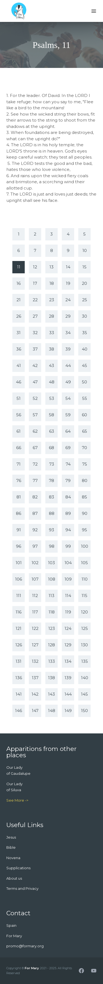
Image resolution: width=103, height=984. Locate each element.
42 (35, 365)
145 (84, 694)
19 (68, 283)
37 (35, 349)
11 (18, 266)
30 (84, 316)
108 (51, 579)
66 (18, 447)
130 (84, 644)
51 (18, 398)
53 (51, 398)
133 (51, 661)
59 (68, 414)
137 (35, 677)
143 (51, 694)
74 (68, 464)
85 (84, 497)
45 (84, 365)
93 (51, 529)
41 (18, 365)
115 (84, 595)
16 (18, 283)
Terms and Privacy (22, 888)
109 (68, 579)
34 (68, 332)
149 (68, 710)
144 (68, 694)
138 (51, 677)
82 (35, 497)
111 (18, 595)
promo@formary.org (25, 946)
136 (18, 677)
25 (84, 299)
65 (84, 431)
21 (18, 299)
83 (51, 497)
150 (84, 710)
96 (18, 546)
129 (68, 644)
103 (51, 562)
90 (84, 513)
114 (68, 595)
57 (35, 414)
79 (68, 480)
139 (68, 677)
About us (14, 878)
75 (84, 464)
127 (35, 644)
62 (35, 431)
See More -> (17, 800)
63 (51, 431)
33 (51, 332)
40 (84, 349)
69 (68, 447)
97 (35, 546)
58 (51, 414)
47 (35, 382)
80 (84, 480)
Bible (11, 847)
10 (84, 250)
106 (18, 579)
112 (35, 595)
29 (68, 316)
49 (68, 382)
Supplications (18, 868)
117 (35, 612)
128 (51, 644)
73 (51, 464)
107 (35, 579)
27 (35, 316)
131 (18, 661)
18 (51, 283)
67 (35, 447)
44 (68, 365)
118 (52, 612)
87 (35, 513)
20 (84, 283)
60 (84, 414)
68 (51, 447)
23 (51, 299)
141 (19, 694)
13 (51, 266)
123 (51, 628)
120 (84, 612)
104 (68, 562)
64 (68, 431)
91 (18, 529)
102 (35, 562)
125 (84, 628)
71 (18, 464)
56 (18, 414)
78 (51, 480)
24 (68, 299)
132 (35, 661)
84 (68, 497)
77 (35, 480)
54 (68, 398)
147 (35, 710)
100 (84, 546)
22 (35, 299)
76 (18, 480)
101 (19, 562)
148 (51, 710)
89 (68, 513)
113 (51, 595)
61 (18, 431)
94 (68, 529)
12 (35, 266)
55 (84, 398)
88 (51, 513)
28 (51, 316)
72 (35, 464)
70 (84, 447)
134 (68, 661)
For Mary (32, 968)
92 (35, 529)
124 (68, 628)
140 (84, 677)
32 (35, 332)
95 (84, 529)
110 (85, 579)
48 (51, 382)
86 (18, 513)
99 (68, 546)
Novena (13, 858)
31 (18, 332)
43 (51, 365)
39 (68, 349)
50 (84, 382)
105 (84, 562)
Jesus (11, 837)
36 (18, 349)
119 (68, 612)
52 (35, 398)
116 (18, 612)
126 (18, 644)
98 (51, 546)
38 (51, 349)
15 (84, 266)
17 (35, 283)
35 (84, 332)
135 (84, 661)
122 (35, 628)
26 (18, 316)
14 (68, 266)
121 (18, 628)
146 (18, 710)
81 (18, 497)
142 (35, 694)
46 (18, 382)
